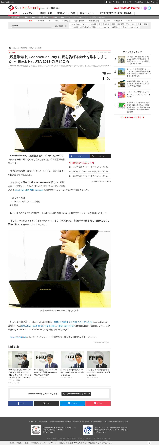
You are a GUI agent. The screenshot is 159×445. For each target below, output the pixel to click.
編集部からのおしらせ (83, 162)
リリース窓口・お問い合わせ (38, 421)
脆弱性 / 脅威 (46, 13)
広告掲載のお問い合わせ (56, 421)
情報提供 (67, 21)
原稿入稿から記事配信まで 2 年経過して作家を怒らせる (47, 326)
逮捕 (145, 24)
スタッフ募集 (124, 421)
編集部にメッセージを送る (102, 181)
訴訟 (113, 24)
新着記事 (15, 17)
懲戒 (139, 24)
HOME (14, 13)
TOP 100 (40, 21)
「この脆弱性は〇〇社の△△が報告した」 (85, 27)
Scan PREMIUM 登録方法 (127, 8)
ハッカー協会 (75, 24)
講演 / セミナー (87, 13)
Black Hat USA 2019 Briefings (29, 190)
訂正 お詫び (79, 21)
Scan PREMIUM (18, 337)
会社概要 (68, 421)
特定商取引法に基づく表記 (81, 421)
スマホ (129, 21)
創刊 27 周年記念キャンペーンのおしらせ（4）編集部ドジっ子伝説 (95, 171)
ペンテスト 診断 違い (111, 27)
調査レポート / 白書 (66, 13)
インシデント (28, 13)
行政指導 (120, 24)
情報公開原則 (94, 21)
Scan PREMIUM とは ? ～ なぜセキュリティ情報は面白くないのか (79, 17)
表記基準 (119, 21)
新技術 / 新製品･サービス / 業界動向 (115, 13)
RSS (57, 21)
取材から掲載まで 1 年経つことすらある (73, 322)
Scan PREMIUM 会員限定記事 (36, 17)
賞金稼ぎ (106, 24)
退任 (133, 24)
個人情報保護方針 (96, 421)
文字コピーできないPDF (130, 27)
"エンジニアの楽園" (89, 24)
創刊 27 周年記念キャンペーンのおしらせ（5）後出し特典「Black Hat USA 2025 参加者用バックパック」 (110, 167)
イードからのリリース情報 (111, 421)
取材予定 (107, 21)
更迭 (128, 24)
